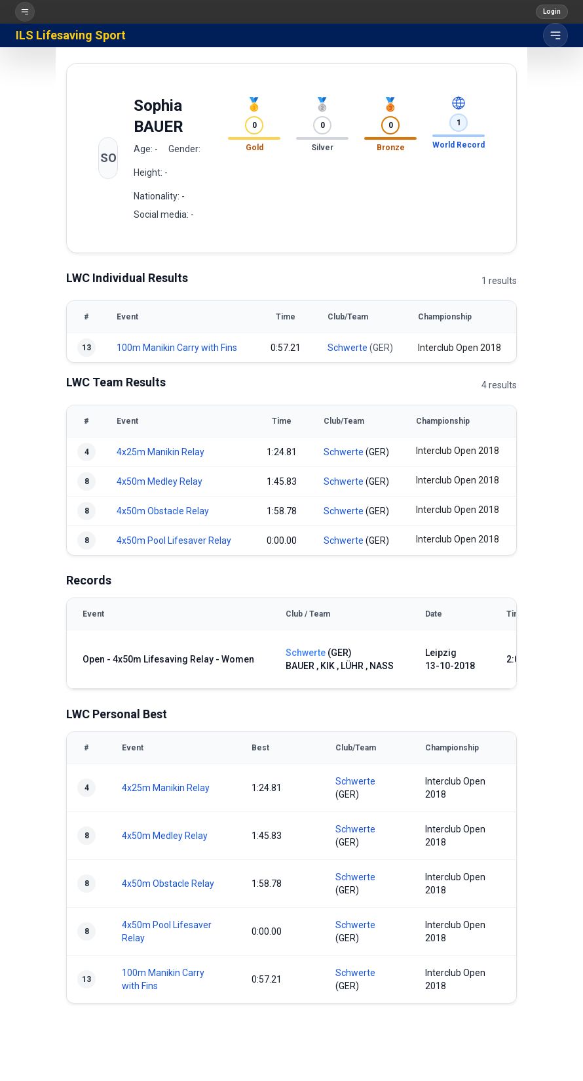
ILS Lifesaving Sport (71, 35)
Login (552, 11)
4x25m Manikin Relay (160, 452)
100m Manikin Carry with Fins (177, 347)
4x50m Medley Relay (159, 481)
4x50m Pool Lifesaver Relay (174, 540)
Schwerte (347, 347)
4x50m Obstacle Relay (163, 511)
